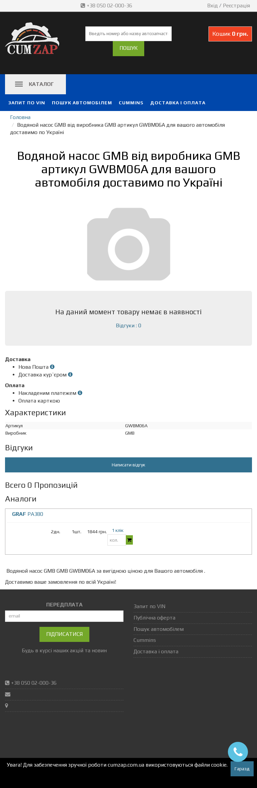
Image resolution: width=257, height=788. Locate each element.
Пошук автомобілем (82, 102)
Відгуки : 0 (128, 325)
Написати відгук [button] (128, 464)
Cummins (131, 102)
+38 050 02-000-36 (107, 5)
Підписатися (64, 634)
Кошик (230, 33)
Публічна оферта (154, 617)
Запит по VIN (26, 102)
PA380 (27, 514)
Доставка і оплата (177, 102)
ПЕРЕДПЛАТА (64, 604)
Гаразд (242, 768)
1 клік (117, 530)
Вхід (212, 5)
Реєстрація (236, 5)
